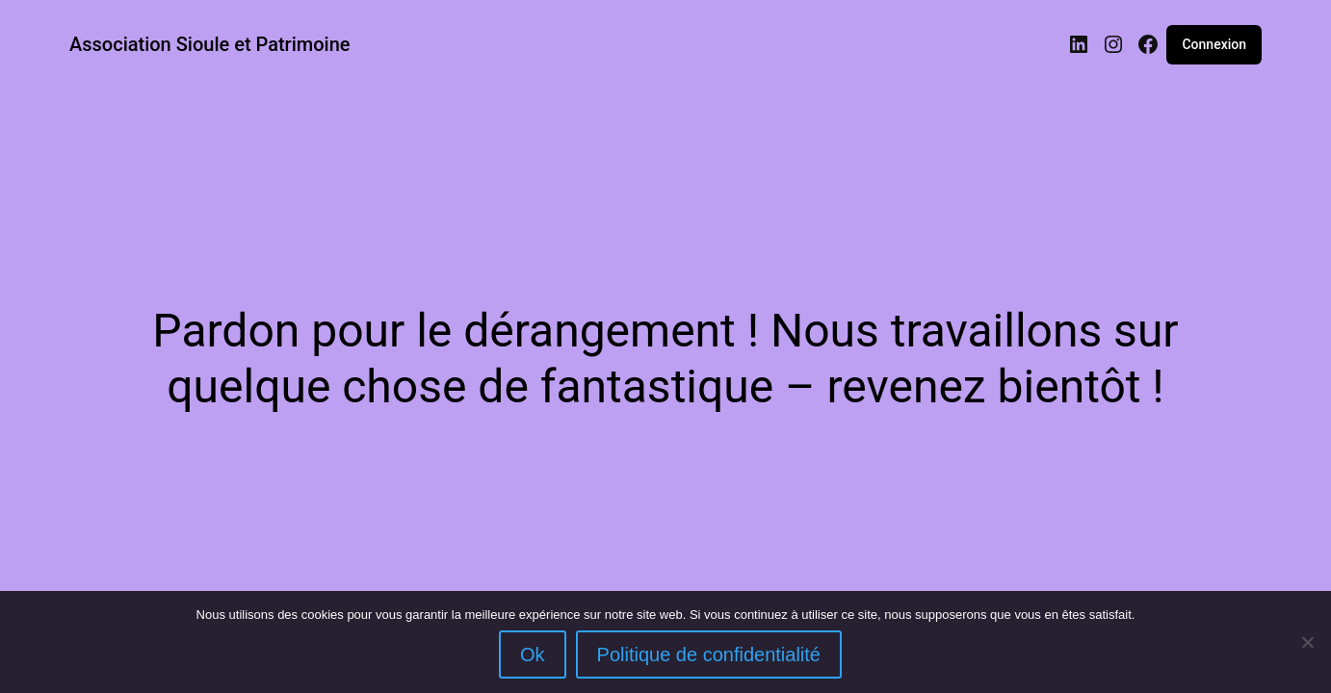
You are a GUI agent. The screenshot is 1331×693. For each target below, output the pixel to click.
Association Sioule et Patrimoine (210, 44)
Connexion (1214, 44)
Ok (532, 654)
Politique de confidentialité (709, 654)
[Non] (1307, 642)
